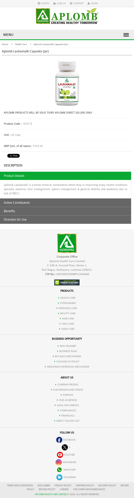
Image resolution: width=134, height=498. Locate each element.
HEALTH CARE (67, 297)
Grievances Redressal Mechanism (67, 366)
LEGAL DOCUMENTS (67, 405)
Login (93, 3)
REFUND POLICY (47, 489)
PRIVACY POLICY (63, 485)
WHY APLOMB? (67, 346)
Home (5, 44)
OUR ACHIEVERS (67, 400)
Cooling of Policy (66, 361)
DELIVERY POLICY (107, 485)
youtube (66, 454)
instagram (66, 462)
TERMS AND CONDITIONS (20, 485)
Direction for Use (15, 219)
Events (43, 3)
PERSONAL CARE (67, 308)
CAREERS (64, 489)
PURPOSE (67, 394)
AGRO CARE (67, 328)
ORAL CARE (67, 323)
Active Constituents (17, 202)
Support (77, 3)
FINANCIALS (67, 415)
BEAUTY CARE (67, 313)
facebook (66, 439)
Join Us (59, 3)
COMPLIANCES (67, 410)
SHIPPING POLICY (85, 485)
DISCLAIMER (44, 485)
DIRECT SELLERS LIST (67, 420)
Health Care (21, 44)
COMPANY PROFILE (66, 384)
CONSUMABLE (67, 303)
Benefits (9, 211)
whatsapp (66, 469)
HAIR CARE (67, 318)
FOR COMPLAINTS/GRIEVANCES (89, 489)
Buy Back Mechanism (67, 356)
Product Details (14, 176)
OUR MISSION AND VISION (67, 389)
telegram (66, 477)
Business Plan (67, 351)
